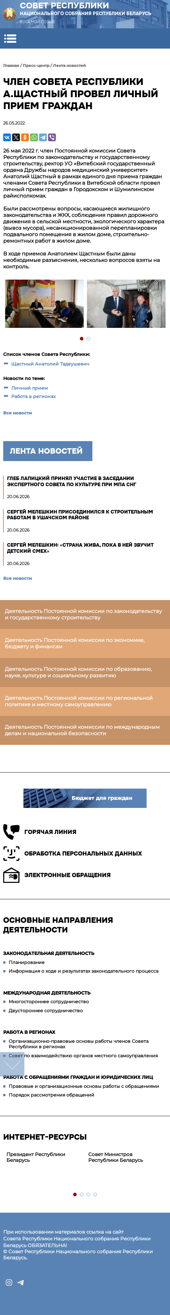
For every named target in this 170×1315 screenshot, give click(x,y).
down (12, 1064)
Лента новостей (69, 65)
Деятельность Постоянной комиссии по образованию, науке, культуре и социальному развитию (78, 672)
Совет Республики (85, 9)
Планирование (27, 962)
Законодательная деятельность (48, 953)
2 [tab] (88, 339)
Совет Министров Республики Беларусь (115, 1157)
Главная (11, 65)
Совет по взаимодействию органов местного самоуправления (83, 1056)
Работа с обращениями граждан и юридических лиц (78, 1077)
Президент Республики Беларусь (35, 1157)
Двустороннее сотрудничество (46, 1011)
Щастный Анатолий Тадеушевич (50, 364)
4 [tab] (95, 1195)
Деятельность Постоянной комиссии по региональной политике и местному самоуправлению (79, 701)
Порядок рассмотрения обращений (51, 1095)
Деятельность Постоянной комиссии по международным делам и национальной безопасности (82, 730)
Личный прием (29, 388)
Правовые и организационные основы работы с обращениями (84, 1086)
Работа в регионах (33, 396)
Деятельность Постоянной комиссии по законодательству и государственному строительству (83, 614)
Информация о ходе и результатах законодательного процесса (83, 971)
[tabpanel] (44, 304)
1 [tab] (82, 339)
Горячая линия (39, 832)
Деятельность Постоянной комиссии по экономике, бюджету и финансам (74, 643)
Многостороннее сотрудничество (49, 1002)
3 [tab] (88, 1195)
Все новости (17, 412)
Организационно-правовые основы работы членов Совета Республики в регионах (79, 1044)
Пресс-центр (36, 65)
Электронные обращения (57, 875)
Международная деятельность (46, 993)
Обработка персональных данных (72, 853)
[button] (10, 38)
